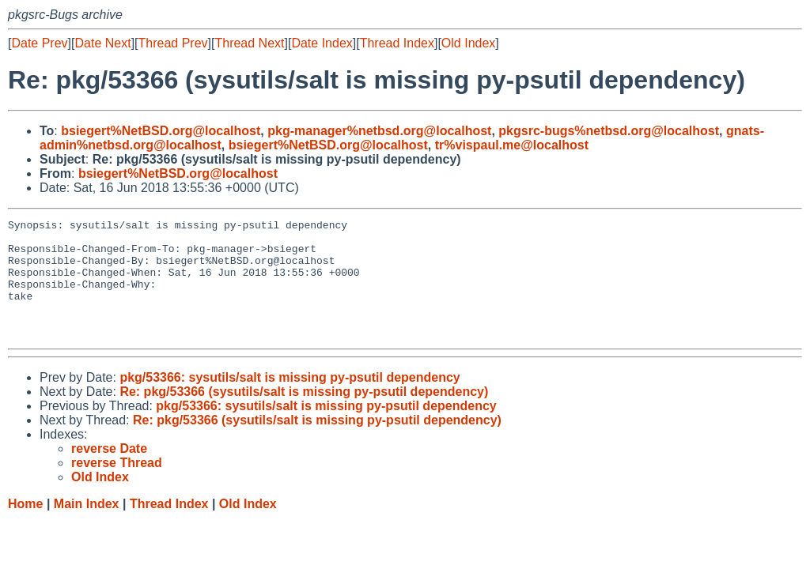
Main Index (86, 527)
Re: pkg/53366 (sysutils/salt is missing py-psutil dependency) (303, 415)
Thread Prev (173, 43)
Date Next (102, 43)
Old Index (468, 43)
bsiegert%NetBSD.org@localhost (160, 131)
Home (25, 527)
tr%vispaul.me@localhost (512, 145)
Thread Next (249, 43)
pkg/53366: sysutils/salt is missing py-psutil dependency (289, 401)
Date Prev (39, 43)
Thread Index (397, 43)
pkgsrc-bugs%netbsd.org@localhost (608, 131)
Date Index (321, 43)
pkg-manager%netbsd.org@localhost (379, 131)
